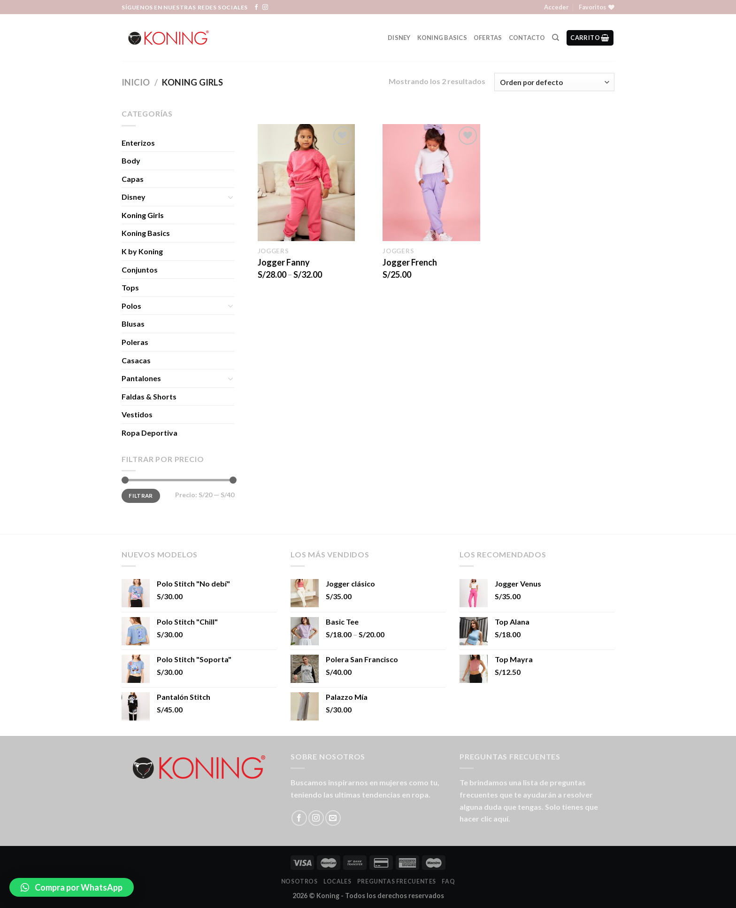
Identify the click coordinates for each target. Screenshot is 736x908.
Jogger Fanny (284, 262)
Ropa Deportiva (149, 432)
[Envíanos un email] (333, 818)
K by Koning (142, 251)
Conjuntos (140, 269)
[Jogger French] (431, 182)
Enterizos (138, 142)
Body (131, 160)
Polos (131, 305)
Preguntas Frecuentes (396, 881)
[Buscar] (555, 38)
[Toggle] (230, 197)
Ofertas (488, 37)
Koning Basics (442, 37)
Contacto (527, 37)
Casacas (136, 360)
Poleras (135, 341)
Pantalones (141, 378)
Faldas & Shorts (149, 396)
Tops (130, 287)
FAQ (448, 881)
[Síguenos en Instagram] (265, 7)
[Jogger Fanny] (306, 182)
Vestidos (137, 414)
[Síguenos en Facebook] (256, 7)
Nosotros (299, 881)
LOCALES (337, 881)
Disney (399, 37)
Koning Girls (143, 215)
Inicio (136, 82)
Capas (133, 178)
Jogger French (410, 262)
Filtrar (141, 495)
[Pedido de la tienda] (554, 82)
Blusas (133, 323)
